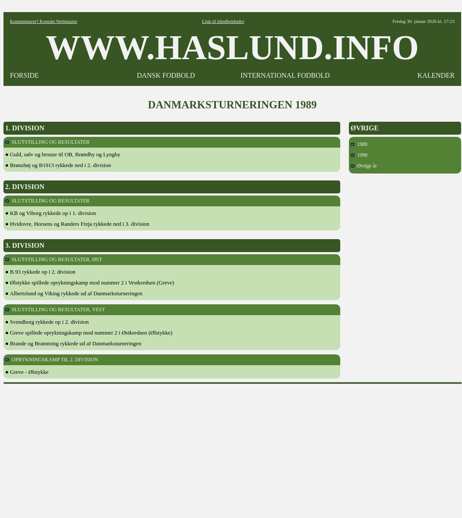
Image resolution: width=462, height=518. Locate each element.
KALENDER (436, 75)
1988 (359, 144)
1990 (359, 155)
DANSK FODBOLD (166, 75)
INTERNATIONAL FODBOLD (285, 75)
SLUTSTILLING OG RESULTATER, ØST (53, 259)
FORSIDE (24, 75)
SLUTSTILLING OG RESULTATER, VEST (55, 309)
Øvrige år (364, 166)
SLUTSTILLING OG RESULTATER (47, 142)
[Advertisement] (233, 448)
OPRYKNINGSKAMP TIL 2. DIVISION (51, 360)
